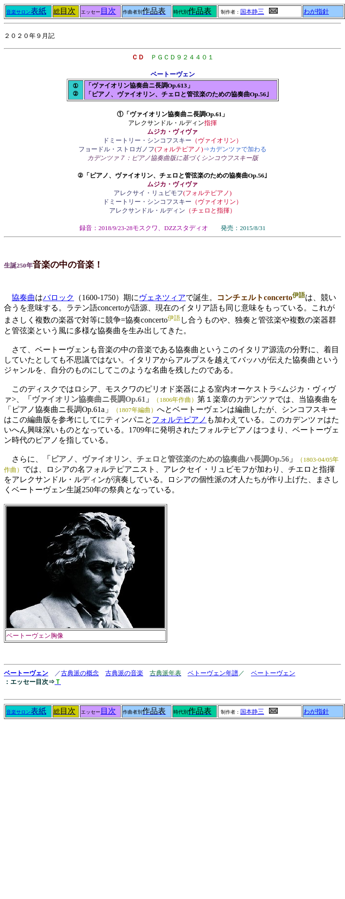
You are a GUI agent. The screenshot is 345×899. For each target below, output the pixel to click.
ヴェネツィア (162, 297)
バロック (58, 297)
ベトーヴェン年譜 (213, 673)
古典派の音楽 (124, 673)
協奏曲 (23, 297)
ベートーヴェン (26, 673)
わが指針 (316, 11)
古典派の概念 (80, 673)
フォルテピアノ (179, 419)
